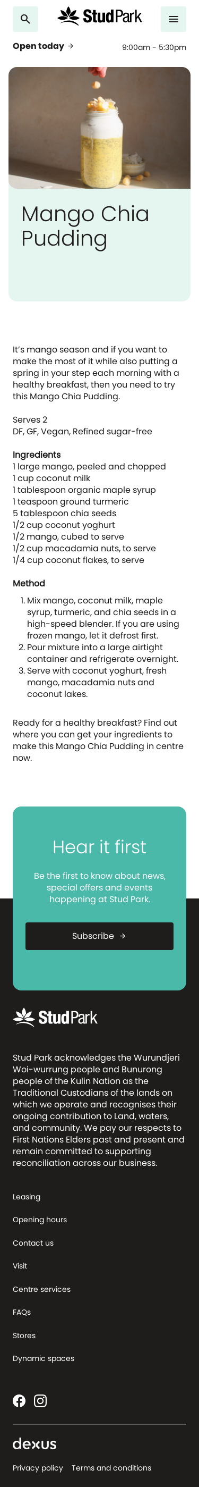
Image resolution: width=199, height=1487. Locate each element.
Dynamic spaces (43, 1358)
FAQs (22, 1312)
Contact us (33, 1243)
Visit (20, 1266)
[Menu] (173, 19)
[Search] (25, 19)
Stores (24, 1335)
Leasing (26, 1196)
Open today (44, 46)
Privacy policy (38, 1468)
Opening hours (40, 1219)
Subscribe (99, 936)
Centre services (42, 1289)
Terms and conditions (111, 1468)
